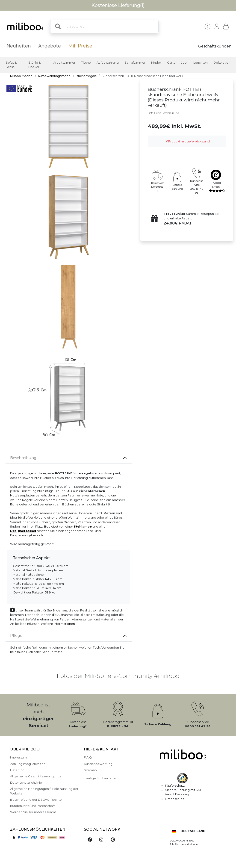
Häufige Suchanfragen (101, 778)
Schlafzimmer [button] (135, 62)
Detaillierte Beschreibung (163, 113)
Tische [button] (86, 62)
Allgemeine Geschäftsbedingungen (36, 776)
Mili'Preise (80, 46)
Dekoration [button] (221, 62)
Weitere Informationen (58, 624)
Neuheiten (18, 46)
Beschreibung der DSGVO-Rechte (36, 799)
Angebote (49, 46)
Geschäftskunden (214, 46)
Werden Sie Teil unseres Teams (33, 812)
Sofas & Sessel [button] (11, 65)
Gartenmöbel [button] (177, 62)
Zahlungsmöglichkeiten (27, 764)
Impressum (18, 757)
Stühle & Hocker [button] (34, 65)
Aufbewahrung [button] (108, 62)
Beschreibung (23, 458)
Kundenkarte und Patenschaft (32, 806)
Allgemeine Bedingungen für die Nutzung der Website (44, 791)
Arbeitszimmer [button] (64, 62)
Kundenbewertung (98, 764)
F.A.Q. (88, 757)
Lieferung (17, 770)
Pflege (16, 635)
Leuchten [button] (200, 62)
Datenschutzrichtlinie (26, 782)
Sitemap (90, 770)
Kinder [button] (156, 62)
